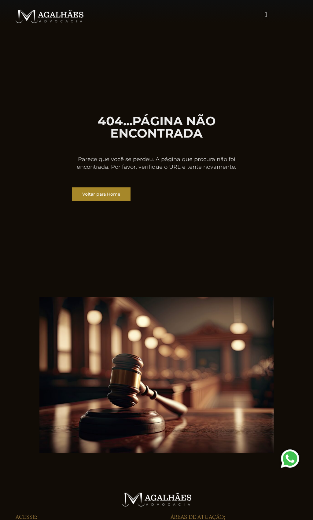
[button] (266, 15)
